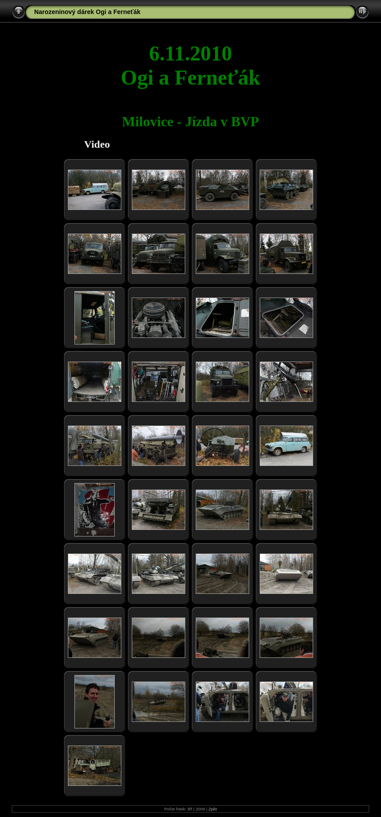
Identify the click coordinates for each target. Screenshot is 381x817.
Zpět (212, 808)
